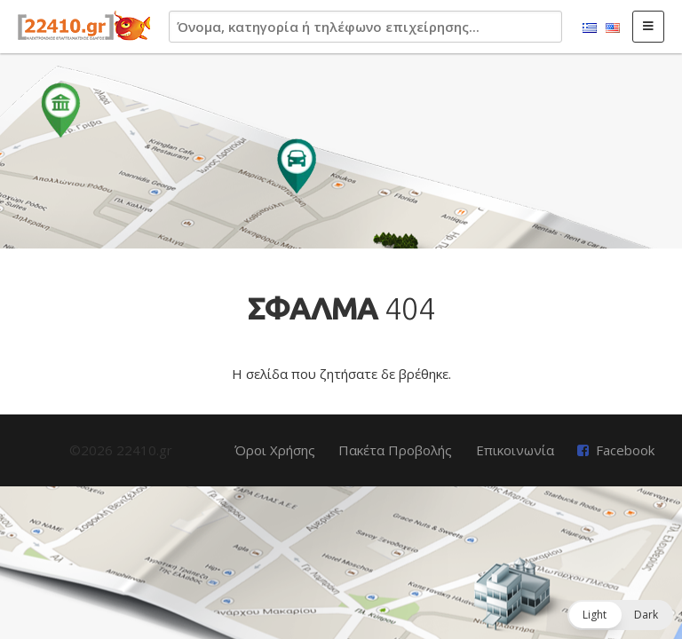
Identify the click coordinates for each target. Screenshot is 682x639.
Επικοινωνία (515, 450)
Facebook (625, 450)
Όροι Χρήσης (274, 450)
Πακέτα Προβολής (395, 450)
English (613, 28)
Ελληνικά (590, 28)
